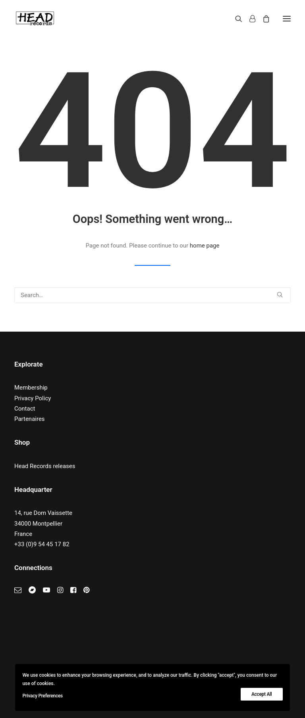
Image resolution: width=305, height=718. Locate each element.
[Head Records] (35, 19)
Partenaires (29, 418)
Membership (31, 387)
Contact (24, 408)
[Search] (235, 18)
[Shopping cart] (262, 18)
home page (205, 245)
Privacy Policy (32, 398)
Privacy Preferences (42, 696)
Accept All (261, 694)
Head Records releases (44, 466)
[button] (286, 18)
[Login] (248, 18)
